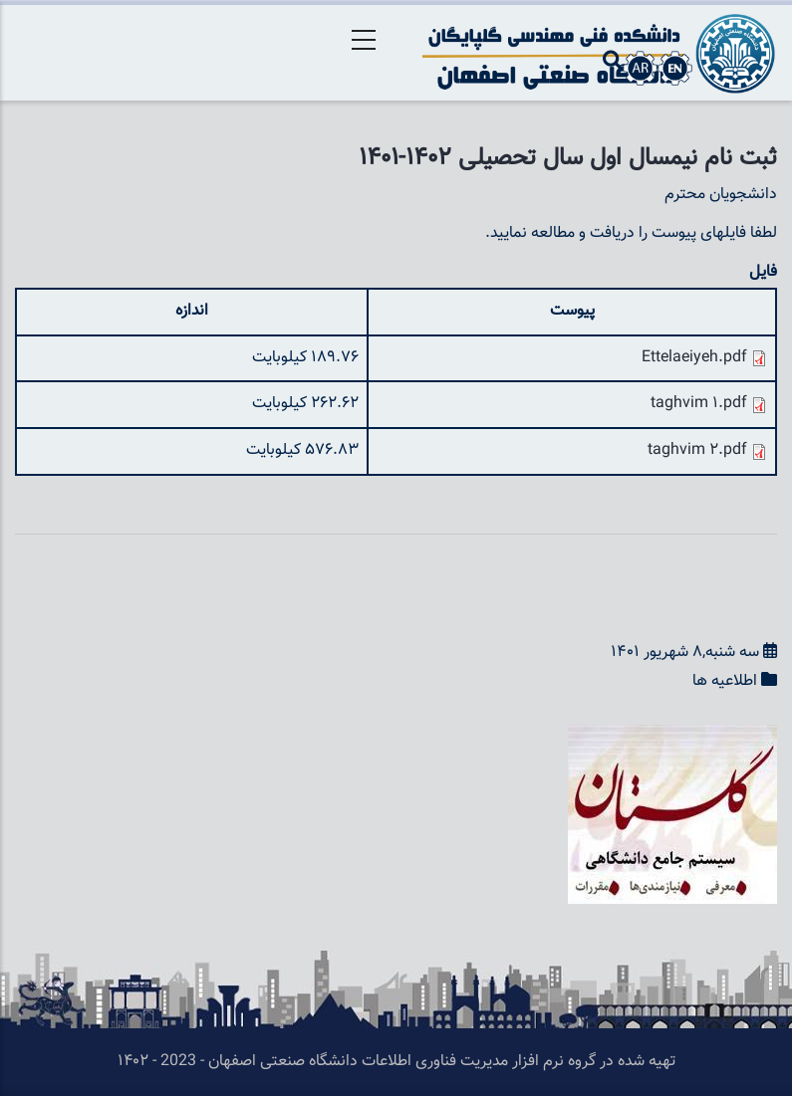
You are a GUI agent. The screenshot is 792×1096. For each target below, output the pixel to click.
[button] (672, 738)
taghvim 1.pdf (699, 403)
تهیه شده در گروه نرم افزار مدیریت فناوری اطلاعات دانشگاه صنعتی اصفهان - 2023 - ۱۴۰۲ (396, 1061)
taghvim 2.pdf (697, 450)
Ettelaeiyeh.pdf (694, 357)
